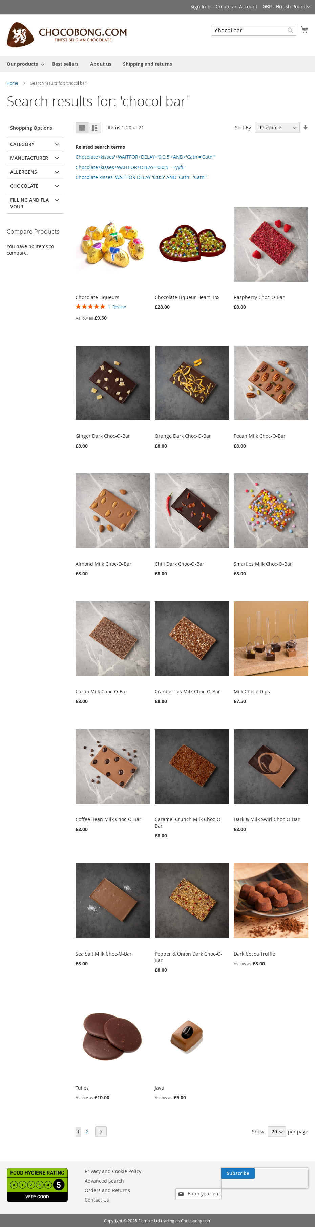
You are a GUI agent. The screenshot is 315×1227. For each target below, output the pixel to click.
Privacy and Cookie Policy (113, 1171)
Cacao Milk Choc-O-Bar (101, 691)
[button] (286, 7)
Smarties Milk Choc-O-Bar (263, 564)
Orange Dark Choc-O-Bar (183, 436)
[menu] (157, 64)
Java (159, 1087)
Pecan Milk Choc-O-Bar (260, 436)
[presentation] (244, 1189)
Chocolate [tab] (24, 186)
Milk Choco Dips (252, 691)
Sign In (198, 6)
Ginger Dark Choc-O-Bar (103, 436)
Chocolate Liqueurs (97, 297)
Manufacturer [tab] (29, 158)
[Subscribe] (291, 1173)
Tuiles (82, 1087)
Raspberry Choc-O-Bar (259, 297)
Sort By (243, 127)
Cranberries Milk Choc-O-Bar (187, 691)
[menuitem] (24, 64)
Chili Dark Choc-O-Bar (179, 564)
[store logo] (67, 35)
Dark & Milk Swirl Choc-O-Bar (267, 819)
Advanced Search (104, 1180)
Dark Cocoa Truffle (254, 953)
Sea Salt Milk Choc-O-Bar (104, 953)
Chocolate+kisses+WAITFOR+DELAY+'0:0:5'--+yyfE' (131, 167)
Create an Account (236, 6)
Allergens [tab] (23, 172)
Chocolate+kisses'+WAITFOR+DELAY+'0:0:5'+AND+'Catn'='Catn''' (146, 157)
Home (12, 83)
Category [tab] (22, 144)
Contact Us (97, 1199)
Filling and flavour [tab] (29, 203)
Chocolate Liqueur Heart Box (187, 297)
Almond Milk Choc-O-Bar (103, 564)
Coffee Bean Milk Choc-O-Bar (108, 819)
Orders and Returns (107, 1190)
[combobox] (254, 30)
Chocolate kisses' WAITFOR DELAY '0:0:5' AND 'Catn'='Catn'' (141, 177)
